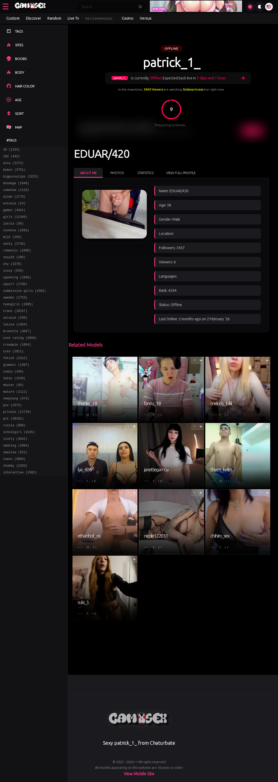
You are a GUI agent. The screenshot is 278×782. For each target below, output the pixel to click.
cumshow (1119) (16, 195)
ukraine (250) (15, 338)
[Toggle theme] (260, 7)
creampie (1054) (17, 368)
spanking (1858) (17, 293)
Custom (12, 18)
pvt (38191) (13, 450)
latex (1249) (14, 405)
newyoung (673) (16, 428)
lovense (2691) (16, 240)
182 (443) (11, 157)
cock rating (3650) (20, 360)
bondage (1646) (16, 187)
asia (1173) (13, 165)
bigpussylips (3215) (21, 180)
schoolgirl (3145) (19, 465)
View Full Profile (180, 173)
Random (54, 18)
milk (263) (12, 247)
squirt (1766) (15, 300)
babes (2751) (14, 172)
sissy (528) (13, 285)
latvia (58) (13, 232)
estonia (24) (14, 210)
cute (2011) (13, 375)
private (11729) (17, 443)
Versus (146, 18)
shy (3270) (12, 277)
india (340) (13, 398)
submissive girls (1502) (24, 308)
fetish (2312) (15, 383)
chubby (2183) (15, 503)
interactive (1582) (20, 510)
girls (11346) (15, 225)
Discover (33, 18)
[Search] (108, 7)
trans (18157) (15, 330)
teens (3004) (14, 495)
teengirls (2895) (18, 323)
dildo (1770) (14, 202)
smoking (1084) (16, 480)
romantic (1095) (17, 262)
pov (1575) (12, 435)
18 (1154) (11, 150)
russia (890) (14, 458)
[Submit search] (140, 6)
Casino (127, 18)
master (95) (13, 413)
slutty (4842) (15, 473)
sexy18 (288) (14, 270)
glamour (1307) (16, 390)
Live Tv (73, 18)
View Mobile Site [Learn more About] (139, 773)
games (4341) (14, 217)
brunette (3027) (17, 353)
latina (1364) (15, 345)
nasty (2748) (14, 255)
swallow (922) (15, 488)
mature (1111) (15, 420)
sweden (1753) (15, 315)
